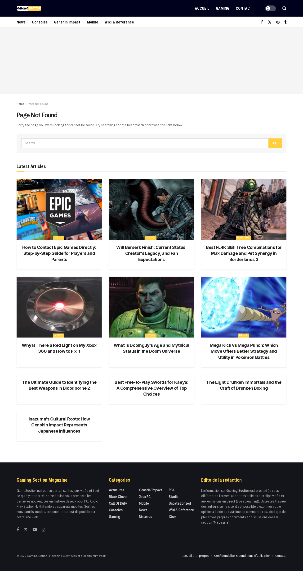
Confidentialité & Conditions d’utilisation (242, 556)
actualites (116, 490)
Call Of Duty (118, 503)
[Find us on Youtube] (35, 530)
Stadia (173, 497)
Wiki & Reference (119, 22)
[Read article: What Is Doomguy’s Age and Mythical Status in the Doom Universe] (151, 307)
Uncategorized (180, 503)
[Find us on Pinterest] (278, 22)
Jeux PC (145, 497)
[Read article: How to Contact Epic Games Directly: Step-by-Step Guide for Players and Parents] (59, 209)
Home (20, 103)
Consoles (40, 22)
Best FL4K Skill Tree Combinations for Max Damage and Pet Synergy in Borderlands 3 (244, 253)
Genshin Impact (67, 22)
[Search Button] (284, 8)
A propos (202, 556)
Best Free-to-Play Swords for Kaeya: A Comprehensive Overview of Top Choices (151, 388)
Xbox (58, 237)
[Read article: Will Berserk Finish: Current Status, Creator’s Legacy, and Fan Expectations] (151, 209)
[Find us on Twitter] (270, 22)
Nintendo (145, 517)
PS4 (171, 490)
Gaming (222, 8)
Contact (244, 8)
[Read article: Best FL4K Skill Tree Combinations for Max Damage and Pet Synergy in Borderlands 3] (243, 209)
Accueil (202, 8)
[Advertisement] (151, 61)
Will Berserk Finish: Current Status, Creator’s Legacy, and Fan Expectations (151, 253)
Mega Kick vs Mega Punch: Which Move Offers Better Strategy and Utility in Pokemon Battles (244, 351)
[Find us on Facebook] (262, 22)
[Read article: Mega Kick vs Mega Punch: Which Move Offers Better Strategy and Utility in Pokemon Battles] (243, 307)
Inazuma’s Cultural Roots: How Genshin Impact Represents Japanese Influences (59, 424)
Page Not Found (38, 103)
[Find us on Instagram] (43, 530)
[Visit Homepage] (29, 8)
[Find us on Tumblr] (285, 22)
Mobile (92, 22)
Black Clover (118, 497)
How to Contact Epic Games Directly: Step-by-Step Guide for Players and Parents (59, 253)
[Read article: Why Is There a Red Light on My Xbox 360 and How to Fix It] (59, 307)
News (21, 22)
